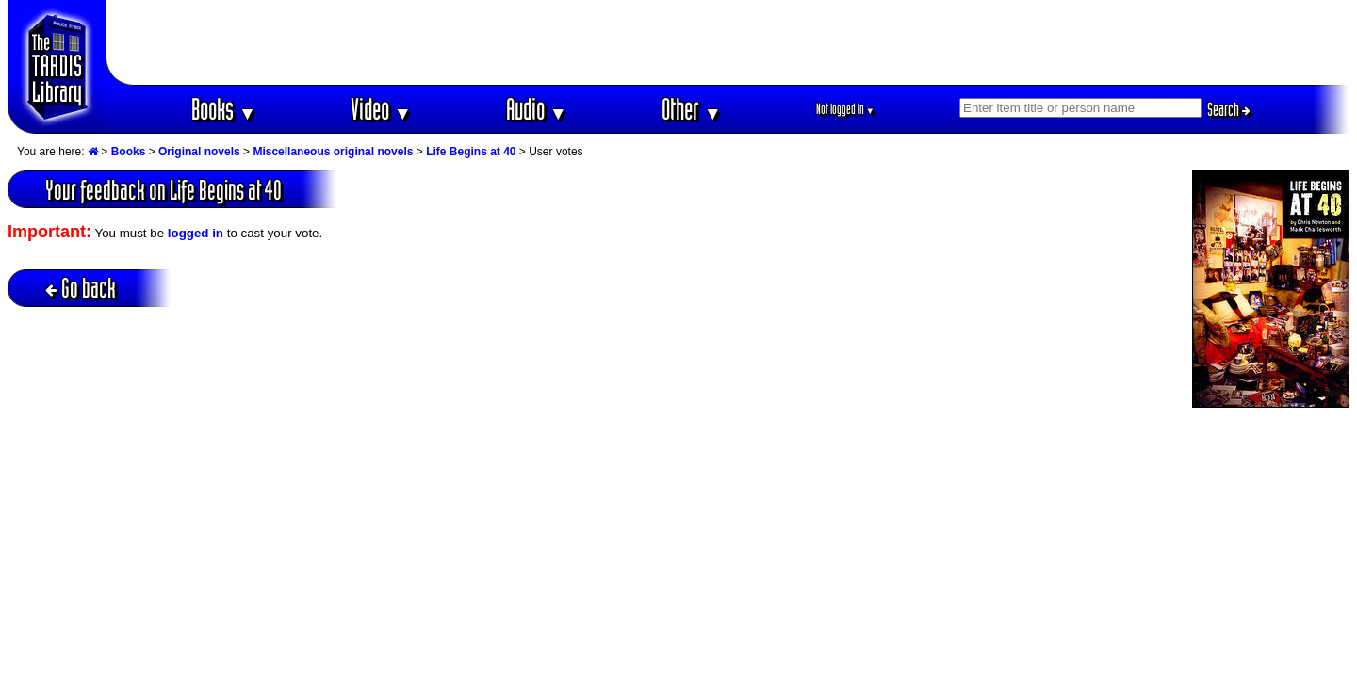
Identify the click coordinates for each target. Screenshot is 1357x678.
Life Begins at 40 (470, 151)
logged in (195, 233)
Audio (536, 108)
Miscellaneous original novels (333, 151)
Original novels (199, 151)
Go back (80, 287)
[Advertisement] (728, 42)
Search (1229, 109)
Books (223, 108)
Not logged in (845, 109)
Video (381, 108)
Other (692, 108)
